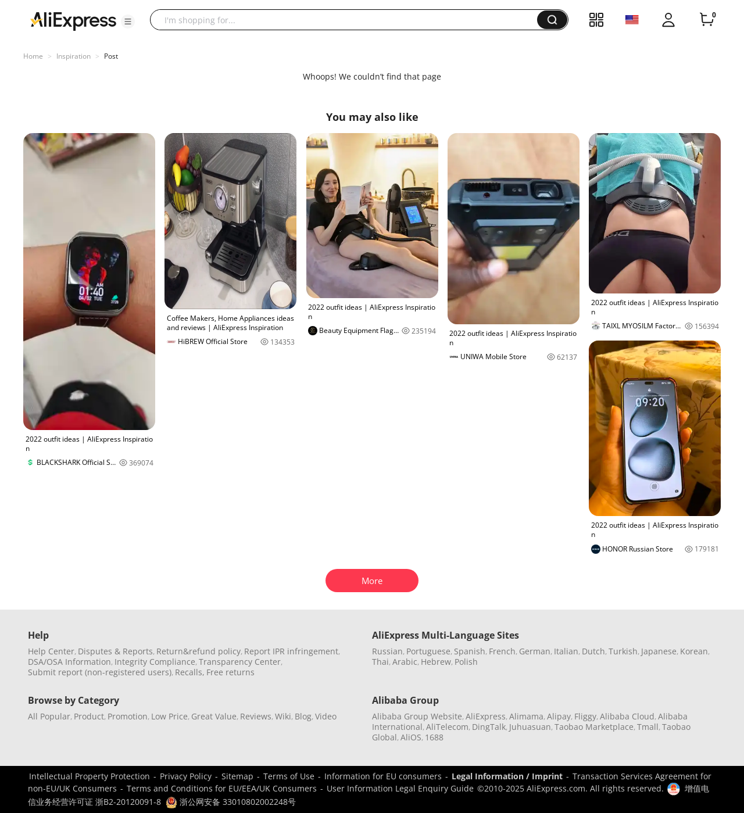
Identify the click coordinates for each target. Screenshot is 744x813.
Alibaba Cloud (627, 716)
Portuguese (428, 651)
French (502, 651)
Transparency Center (240, 661)
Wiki (283, 716)
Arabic (404, 661)
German (534, 651)
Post (111, 56)
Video (326, 716)
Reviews (255, 716)
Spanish (469, 651)
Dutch (593, 651)
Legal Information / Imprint (507, 776)
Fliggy (585, 716)
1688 (434, 737)
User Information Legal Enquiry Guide (400, 788)
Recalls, (190, 672)
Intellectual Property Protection (89, 776)
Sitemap (237, 776)
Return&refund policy (198, 651)
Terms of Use (288, 776)
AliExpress (486, 716)
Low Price (169, 716)
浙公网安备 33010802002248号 (231, 801)
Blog (303, 716)
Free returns (230, 672)
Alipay (559, 716)
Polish (466, 661)
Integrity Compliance (155, 661)
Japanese (659, 651)
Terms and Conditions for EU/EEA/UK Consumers (222, 788)
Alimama (526, 716)
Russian (387, 651)
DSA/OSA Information (69, 661)
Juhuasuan (530, 726)
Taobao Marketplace (594, 726)
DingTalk (489, 726)
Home (33, 56)
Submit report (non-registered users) (99, 672)
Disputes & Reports (115, 651)
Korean (694, 651)
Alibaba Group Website (417, 716)
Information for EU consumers (383, 776)
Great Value (214, 716)
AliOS (410, 737)
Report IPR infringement (291, 651)
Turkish (623, 651)
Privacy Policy (186, 776)
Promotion (128, 716)
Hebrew (436, 661)
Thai (380, 661)
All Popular (49, 716)
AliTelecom (447, 726)
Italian (566, 651)
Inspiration (73, 56)
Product (89, 716)
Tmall (648, 726)
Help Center (51, 651)
